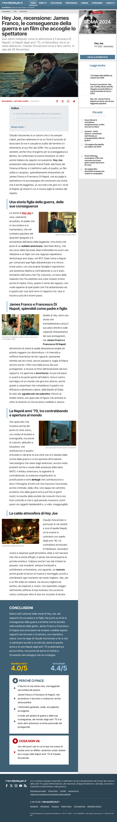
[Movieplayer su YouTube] (20, 785)
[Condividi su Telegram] (74, 101)
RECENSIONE (7, 101)
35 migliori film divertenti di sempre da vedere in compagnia (94, 171)
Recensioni (23, 11)
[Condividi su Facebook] (57, 101)
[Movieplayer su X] (11, 785)
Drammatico (108, 46)
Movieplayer (6, 11)
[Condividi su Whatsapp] (68, 101)
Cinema (84, 3)
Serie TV (43, 3)
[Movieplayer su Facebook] (6, 785)
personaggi (71, 3)
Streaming (97, 3)
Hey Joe (26, 213)
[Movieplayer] (15, 781)
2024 (100, 46)
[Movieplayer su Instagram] (16, 785)
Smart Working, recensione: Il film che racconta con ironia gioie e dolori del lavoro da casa (94, 160)
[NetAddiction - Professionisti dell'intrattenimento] (50, 802)
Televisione (56, 3)
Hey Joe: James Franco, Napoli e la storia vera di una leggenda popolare (102, 101)
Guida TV (110, 3)
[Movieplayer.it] (12, 3)
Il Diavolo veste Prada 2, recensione (23, 7)
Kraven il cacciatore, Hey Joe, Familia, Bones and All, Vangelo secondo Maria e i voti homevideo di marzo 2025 (101, 89)
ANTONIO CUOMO (21, 101)
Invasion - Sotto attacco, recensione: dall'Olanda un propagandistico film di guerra (94, 135)
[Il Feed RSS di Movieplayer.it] (25, 785)
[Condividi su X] (62, 101)
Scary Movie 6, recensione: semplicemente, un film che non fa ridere (94, 123)
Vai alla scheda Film (97, 57)
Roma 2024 (97, 18)
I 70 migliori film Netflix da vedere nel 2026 (101, 76)
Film (33, 3)
